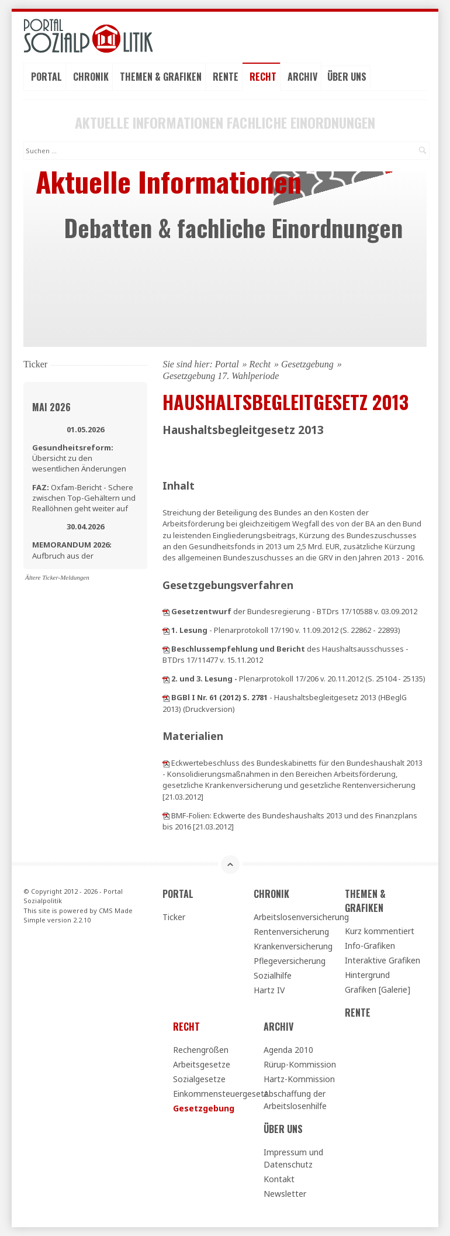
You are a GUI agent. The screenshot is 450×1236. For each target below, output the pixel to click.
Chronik (91, 77)
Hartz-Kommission (299, 1078)
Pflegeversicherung (290, 960)
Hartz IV (269, 990)
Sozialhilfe (273, 975)
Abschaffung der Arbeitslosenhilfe (295, 1099)
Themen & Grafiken (161, 77)
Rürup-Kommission (300, 1064)
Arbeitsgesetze (201, 1064)
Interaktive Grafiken (382, 960)
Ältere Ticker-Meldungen (57, 577)
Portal (46, 77)
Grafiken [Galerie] (377, 989)
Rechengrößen (201, 1049)
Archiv (302, 77)
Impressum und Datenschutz (293, 1158)
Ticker (173, 916)
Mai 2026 (51, 407)
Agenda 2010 (288, 1049)
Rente (225, 77)
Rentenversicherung (291, 931)
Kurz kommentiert (379, 931)
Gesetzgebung (307, 364)
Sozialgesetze (199, 1078)
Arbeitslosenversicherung (294, 916)
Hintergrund (367, 974)
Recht (263, 77)
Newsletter (285, 1193)
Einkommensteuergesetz (213, 1093)
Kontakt (279, 1179)
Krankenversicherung (293, 946)
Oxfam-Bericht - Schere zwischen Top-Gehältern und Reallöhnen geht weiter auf (84, 498)
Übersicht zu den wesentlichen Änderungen (79, 458)
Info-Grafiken (370, 945)
